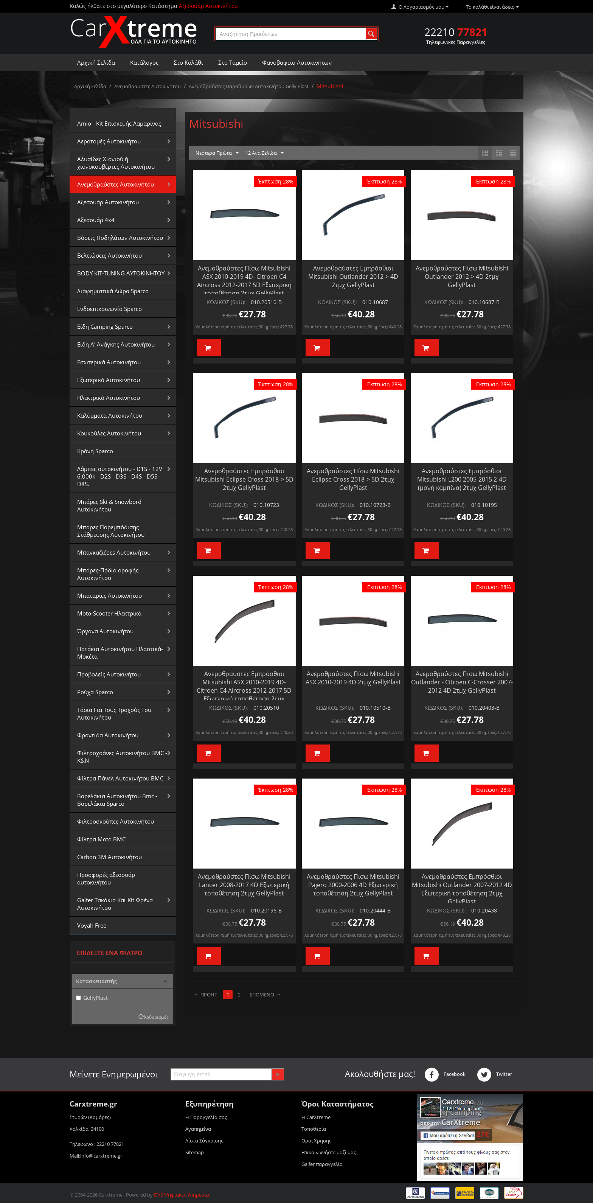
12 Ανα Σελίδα (264, 153)
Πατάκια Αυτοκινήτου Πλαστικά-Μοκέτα (120, 652)
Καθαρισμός (156, 1017)
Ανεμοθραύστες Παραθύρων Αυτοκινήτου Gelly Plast (249, 86)
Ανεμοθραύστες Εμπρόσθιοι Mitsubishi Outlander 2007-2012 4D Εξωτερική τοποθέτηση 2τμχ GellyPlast (462, 889)
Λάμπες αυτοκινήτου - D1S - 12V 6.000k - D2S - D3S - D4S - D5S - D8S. (119, 476)
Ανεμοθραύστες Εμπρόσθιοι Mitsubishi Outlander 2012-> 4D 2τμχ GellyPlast (353, 276)
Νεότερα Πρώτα (217, 153)
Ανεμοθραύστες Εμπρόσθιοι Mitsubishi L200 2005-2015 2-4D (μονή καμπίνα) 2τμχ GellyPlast (462, 479)
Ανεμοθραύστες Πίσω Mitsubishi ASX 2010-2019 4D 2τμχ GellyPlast (353, 678)
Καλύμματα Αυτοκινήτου (109, 415)
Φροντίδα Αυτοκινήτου (107, 735)
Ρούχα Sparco (95, 692)
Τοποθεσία (313, 1128)
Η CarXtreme (316, 1117)
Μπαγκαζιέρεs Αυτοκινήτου (114, 552)
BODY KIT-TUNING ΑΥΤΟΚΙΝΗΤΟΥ (121, 273)
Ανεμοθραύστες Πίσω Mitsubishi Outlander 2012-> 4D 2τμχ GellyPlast (462, 276)
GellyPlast (92, 997)
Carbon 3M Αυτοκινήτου (109, 857)
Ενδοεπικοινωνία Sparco (109, 308)
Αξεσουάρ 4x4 (96, 220)
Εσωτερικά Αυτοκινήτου (109, 362)
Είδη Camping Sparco (105, 326)
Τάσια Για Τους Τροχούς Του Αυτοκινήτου (114, 713)
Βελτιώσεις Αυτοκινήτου (109, 255)
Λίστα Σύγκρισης (204, 1140)
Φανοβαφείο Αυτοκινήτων (297, 62)
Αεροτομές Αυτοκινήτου (109, 141)
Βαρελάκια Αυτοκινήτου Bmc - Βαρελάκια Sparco (117, 799)
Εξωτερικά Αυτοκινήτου (108, 380)
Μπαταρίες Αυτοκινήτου (109, 595)
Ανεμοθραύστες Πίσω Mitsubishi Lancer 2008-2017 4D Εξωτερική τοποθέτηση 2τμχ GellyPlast (244, 884)
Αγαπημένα (198, 1128)
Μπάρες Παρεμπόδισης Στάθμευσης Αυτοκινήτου (110, 530)
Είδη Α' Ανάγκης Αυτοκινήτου (116, 344)
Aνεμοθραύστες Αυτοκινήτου (147, 86)
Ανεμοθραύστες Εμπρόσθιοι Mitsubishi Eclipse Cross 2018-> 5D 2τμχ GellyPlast (244, 479)
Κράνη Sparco (95, 451)
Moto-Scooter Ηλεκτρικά (109, 613)
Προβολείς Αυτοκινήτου (109, 674)
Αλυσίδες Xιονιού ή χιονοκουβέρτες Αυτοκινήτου (116, 162)
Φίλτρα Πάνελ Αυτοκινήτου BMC (120, 778)
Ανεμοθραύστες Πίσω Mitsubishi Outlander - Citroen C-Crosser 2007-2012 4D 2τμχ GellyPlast (462, 682)
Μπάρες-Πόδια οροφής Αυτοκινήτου (107, 573)
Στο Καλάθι (188, 62)
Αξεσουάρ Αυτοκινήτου (108, 202)
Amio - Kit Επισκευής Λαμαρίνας (119, 123)
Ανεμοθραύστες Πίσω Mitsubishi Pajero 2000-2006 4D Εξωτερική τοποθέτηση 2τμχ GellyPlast (353, 884)
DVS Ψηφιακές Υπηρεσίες (182, 1194)
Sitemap (194, 1152)
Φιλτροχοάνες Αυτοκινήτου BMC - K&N (122, 756)
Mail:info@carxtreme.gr (96, 1155)
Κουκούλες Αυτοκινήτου (109, 433)
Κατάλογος (144, 62)
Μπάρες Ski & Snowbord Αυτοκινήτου (109, 505)
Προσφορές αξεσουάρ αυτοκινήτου (106, 878)
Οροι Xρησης (316, 1140)
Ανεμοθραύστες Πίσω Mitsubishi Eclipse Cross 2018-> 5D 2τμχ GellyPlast (353, 479)
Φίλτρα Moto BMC (101, 839)
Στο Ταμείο (232, 62)
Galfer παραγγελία (322, 1164)
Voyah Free (91, 925)
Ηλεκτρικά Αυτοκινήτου (108, 397)
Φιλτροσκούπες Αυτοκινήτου (115, 821)
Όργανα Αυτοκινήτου (105, 631)
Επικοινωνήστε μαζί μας (328, 1152)
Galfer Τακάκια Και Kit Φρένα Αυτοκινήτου (115, 903)
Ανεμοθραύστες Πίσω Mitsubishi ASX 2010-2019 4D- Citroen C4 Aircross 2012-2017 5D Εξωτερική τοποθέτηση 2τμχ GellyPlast (244, 280)
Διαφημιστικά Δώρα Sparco (113, 291)
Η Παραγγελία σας (206, 1117)
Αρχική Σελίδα (96, 62)
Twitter (494, 1075)
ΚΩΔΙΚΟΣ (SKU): (225, 302)
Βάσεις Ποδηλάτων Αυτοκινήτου (120, 237)
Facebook (445, 1075)
